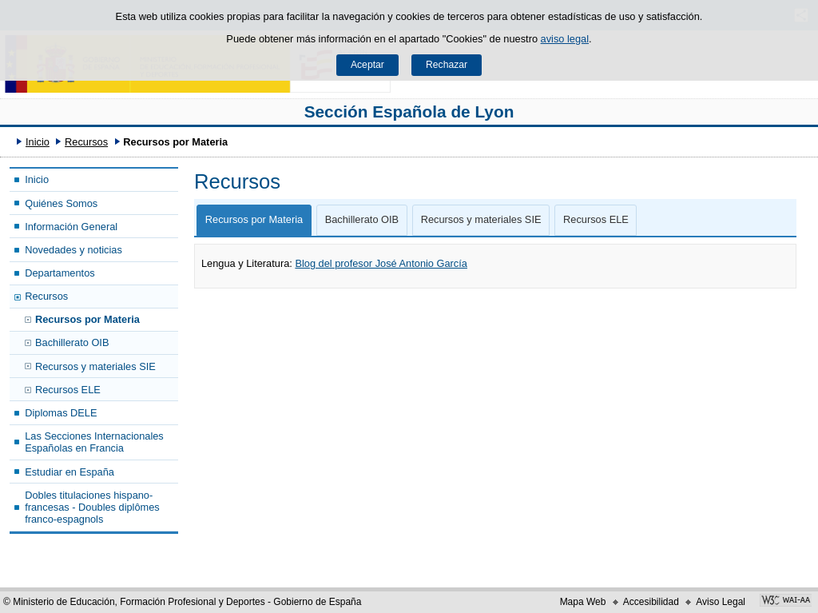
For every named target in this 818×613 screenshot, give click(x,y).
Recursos (86, 142)
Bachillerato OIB (72, 342)
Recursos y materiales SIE (95, 366)
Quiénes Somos (61, 203)
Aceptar (367, 64)
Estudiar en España (69, 472)
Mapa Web (583, 601)
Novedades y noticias (73, 250)
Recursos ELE (68, 390)
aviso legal (565, 39)
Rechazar (446, 64)
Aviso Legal (720, 601)
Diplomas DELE (61, 413)
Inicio (38, 142)
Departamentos (60, 273)
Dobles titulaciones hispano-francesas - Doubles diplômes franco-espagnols (92, 507)
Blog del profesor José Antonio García (381, 263)
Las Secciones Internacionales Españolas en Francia (94, 442)
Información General (71, 227)
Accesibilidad (651, 601)
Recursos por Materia (87, 319)
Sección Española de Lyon (409, 111)
